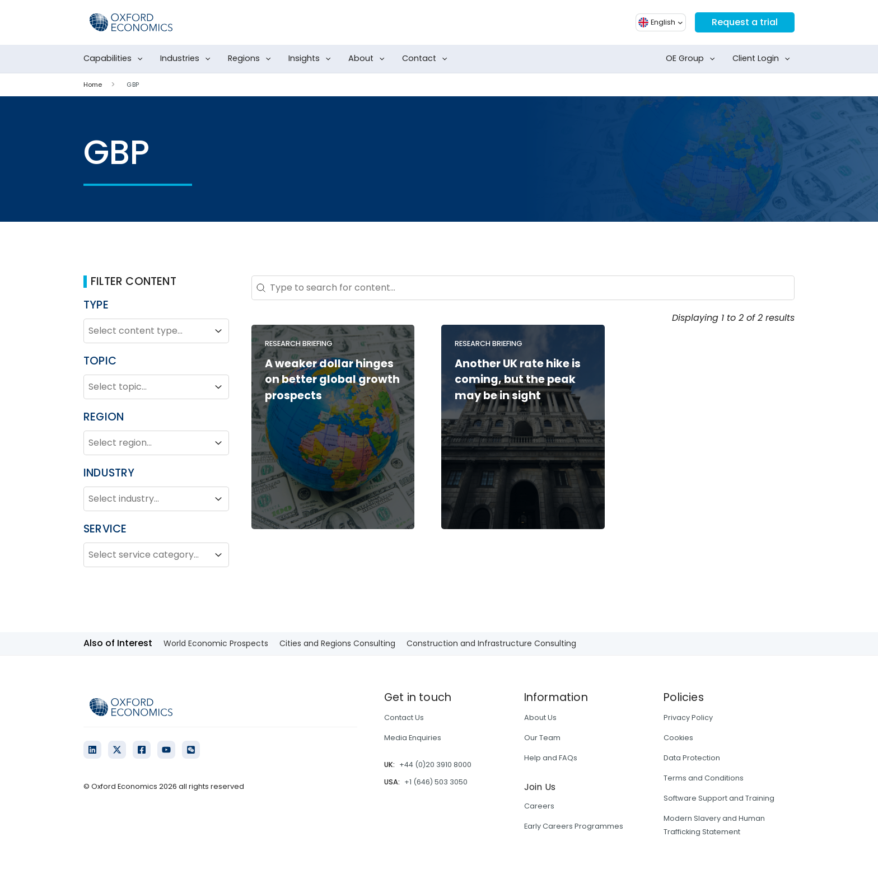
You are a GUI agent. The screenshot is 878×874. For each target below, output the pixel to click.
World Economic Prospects (216, 643)
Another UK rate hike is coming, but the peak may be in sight (518, 380)
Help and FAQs (550, 758)
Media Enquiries (412, 737)
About (368, 59)
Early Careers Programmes (573, 826)
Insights (311, 59)
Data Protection (692, 758)
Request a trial (745, 22)
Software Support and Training (719, 798)
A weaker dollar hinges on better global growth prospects (332, 380)
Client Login (763, 59)
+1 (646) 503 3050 (436, 782)
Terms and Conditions (704, 778)
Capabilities (115, 59)
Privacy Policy (688, 717)
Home (92, 84)
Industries (187, 59)
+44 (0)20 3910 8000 (435, 764)
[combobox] (146, 331)
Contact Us (404, 717)
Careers (539, 806)
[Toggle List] (218, 331)
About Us (540, 717)
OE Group (693, 59)
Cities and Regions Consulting (337, 643)
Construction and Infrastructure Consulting (491, 643)
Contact (427, 59)
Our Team (542, 737)
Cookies (678, 737)
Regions (251, 59)
